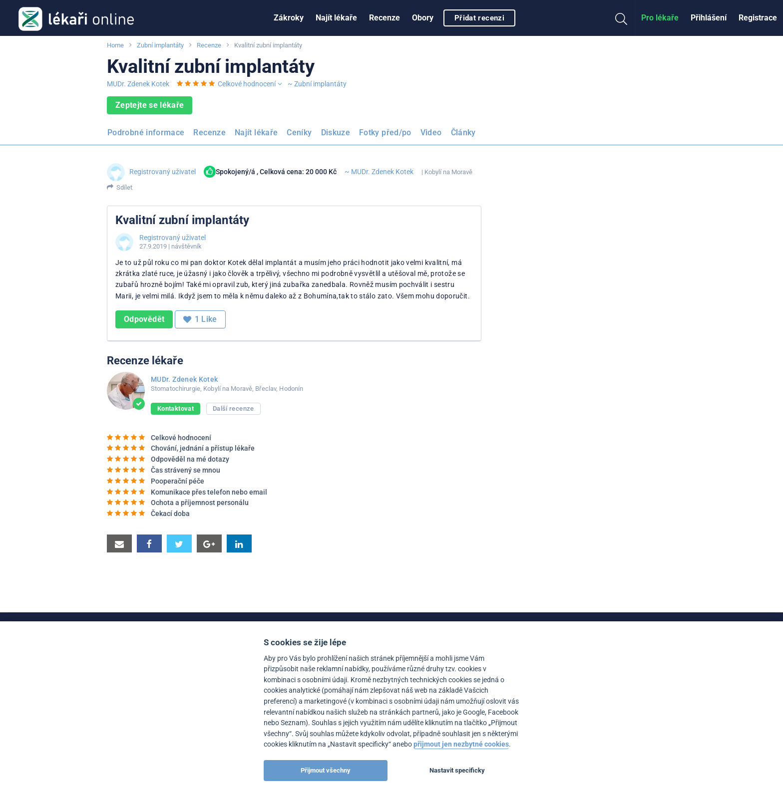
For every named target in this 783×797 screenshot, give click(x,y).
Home (115, 45)
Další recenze (233, 408)
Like (200, 319)
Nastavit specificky (457, 770)
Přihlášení (709, 17)
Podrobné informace (145, 132)
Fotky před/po (385, 132)
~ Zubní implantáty (317, 84)
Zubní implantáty (160, 45)
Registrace (758, 17)
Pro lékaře (660, 17)
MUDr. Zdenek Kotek (138, 84)
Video (431, 132)
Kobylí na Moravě (448, 172)
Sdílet (124, 187)
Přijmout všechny (326, 770)
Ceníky (299, 132)
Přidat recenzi (479, 17)
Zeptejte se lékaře (149, 105)
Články (463, 132)
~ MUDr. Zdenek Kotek (379, 172)
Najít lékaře (336, 17)
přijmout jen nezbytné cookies (461, 744)
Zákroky (289, 17)
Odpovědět (144, 319)
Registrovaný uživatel (162, 172)
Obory (422, 17)
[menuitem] (289, 18)
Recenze (384, 17)
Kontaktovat (175, 408)
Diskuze (336, 132)
